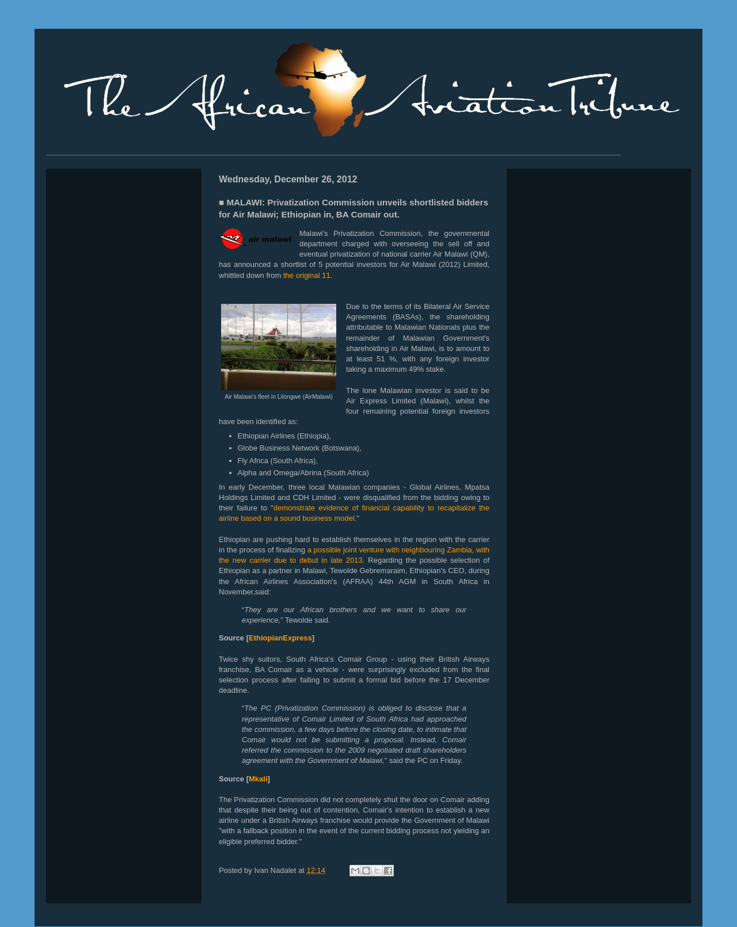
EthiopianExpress (280, 638)
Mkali (258, 779)
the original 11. (307, 275)
